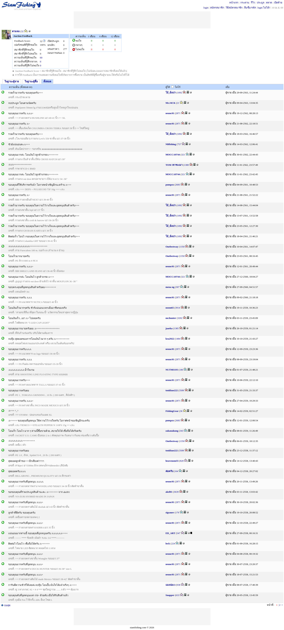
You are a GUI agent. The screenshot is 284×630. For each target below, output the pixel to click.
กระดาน (244, 2)
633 (177, 595)
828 (182, 460)
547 (178, 533)
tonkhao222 (172, 390)
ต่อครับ (169, 471)
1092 (179, 92)
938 (178, 584)
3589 (181, 390)
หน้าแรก (233, 2)
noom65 (170, 307)
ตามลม (16, 31)
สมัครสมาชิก (217, 7)
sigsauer (170, 512)
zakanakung (172, 430)
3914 (177, 307)
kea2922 (170, 338)
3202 (179, 318)
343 (181, 430)
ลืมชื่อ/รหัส (250, 7)
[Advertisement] (142, 19)
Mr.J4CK (171, 102)
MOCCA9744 (173, 154)
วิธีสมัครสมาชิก (234, 7)
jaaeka (169, 328)
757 (179, 144)
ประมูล (260, 2)
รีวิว (253, 2)
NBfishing (171, 144)
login (205, 7)
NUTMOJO (172, 369)
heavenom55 (172, 460)
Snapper (170, 595)
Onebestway (172, 246)
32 (22, 31)
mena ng (170, 287)
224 (173, 543)
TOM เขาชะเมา (174, 164)
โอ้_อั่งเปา (171, 92)
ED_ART (170, 533)
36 (181, 411)
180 (181, 369)
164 (176, 471)
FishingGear (172, 411)
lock (168, 543)
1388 (186, 164)
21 (178, 102)
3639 (176, 491)
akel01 (169, 491)
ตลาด (269, 2)
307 (178, 287)
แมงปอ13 (170, 584)
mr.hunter (171, 318)
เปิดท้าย (278, 2)
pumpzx (170, 184)
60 (41, 57)
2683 (177, 184)
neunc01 (170, 113)
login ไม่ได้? (263, 7)
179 (177, 512)
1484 (178, 338)
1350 (182, 246)
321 (183, 154)
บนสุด (5, 605)
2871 (178, 113)
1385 (176, 328)
